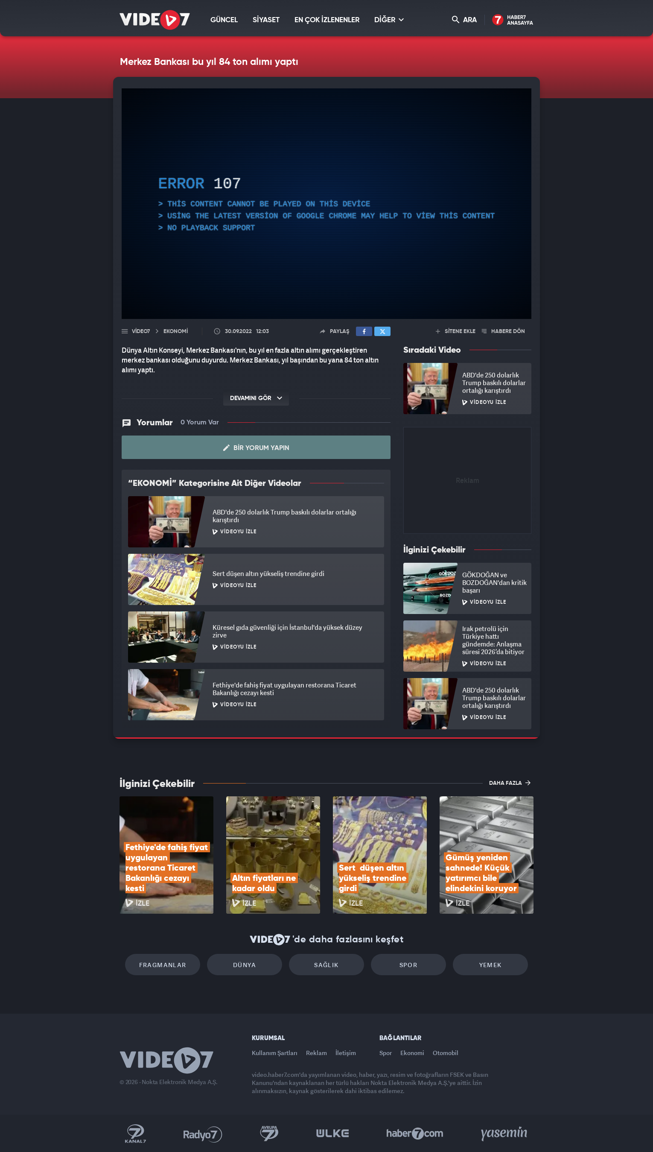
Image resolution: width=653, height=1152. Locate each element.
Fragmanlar (163, 965)
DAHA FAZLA (510, 783)
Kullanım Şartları (274, 1053)
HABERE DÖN (503, 331)
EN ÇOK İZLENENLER (326, 20)
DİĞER (389, 20)
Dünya (244, 965)
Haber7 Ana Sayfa (512, 20)
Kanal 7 (135, 1133)
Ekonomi (412, 1053)
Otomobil (445, 1053)
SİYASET (266, 20)
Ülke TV (332, 1133)
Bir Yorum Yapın (256, 448)
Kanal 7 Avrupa (269, 1133)
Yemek (490, 965)
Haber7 (415, 1133)
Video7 (141, 331)
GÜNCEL (224, 20)
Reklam (316, 1053)
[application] (326, 203)
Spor (408, 965)
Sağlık (326, 965)
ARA (464, 20)
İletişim (345, 1053)
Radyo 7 (203, 1133)
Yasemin (505, 1133)
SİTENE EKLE (455, 331)
